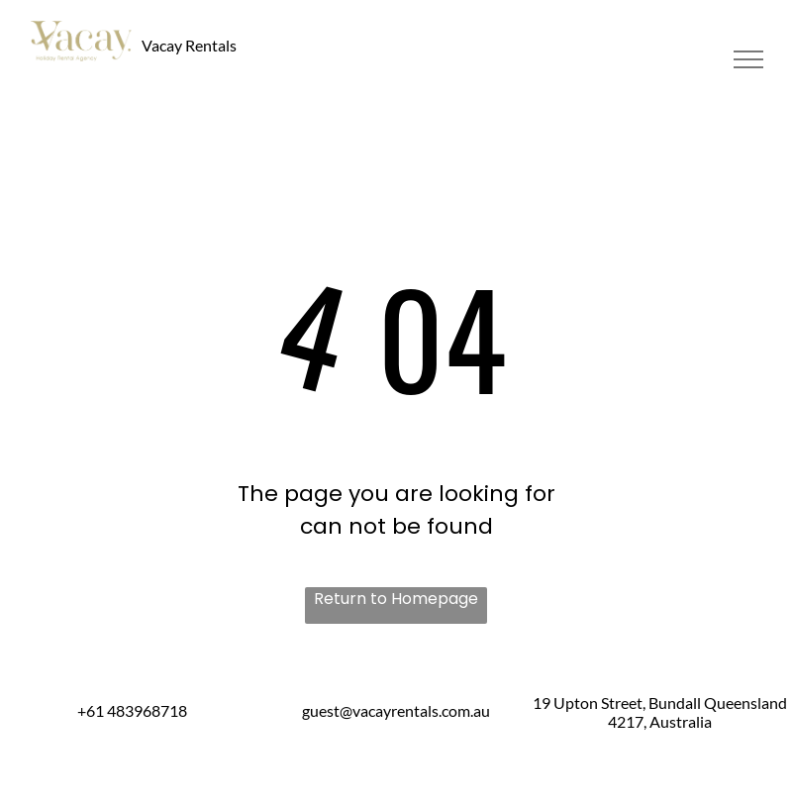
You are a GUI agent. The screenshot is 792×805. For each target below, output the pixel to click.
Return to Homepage (396, 598)
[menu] (748, 59)
